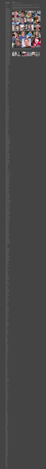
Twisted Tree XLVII (8, 192)
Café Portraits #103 (8, 30)
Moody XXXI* (7, 309)
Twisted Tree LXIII (8, 177)
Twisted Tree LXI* (8, 179)
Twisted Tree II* (7, 290)
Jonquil (6, 402)
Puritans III (7, 398)
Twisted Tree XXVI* (8, 218)
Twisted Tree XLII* (8, 197)
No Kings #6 (7, 26)
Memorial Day (7, 42)
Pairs (6, 304)
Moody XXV (7, 318)
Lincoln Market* (7, 157)
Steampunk (7, 455)
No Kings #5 (7, 32)
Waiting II (7, 292)
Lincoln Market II (7, 153)
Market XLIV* (7, 74)
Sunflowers (7, 339)
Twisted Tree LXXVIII (8, 143)
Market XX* (7, 232)
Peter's (6, 221)
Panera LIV (7, 92)
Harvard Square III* (8, 136)
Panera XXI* (7, 120)
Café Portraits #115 (8, 18)
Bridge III (7, 289)
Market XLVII (7, 72)
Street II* (7, 327)
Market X (7, 355)
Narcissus (7, 364)
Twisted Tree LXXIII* (8, 156)
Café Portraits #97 (8, 39)
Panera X (7, 134)
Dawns (6, 409)
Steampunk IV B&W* (8, 249)
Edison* (6, 369)
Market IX (7, 390)
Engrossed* (7, 271)
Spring (6, 456)
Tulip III (6, 299)
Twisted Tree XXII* (8, 223)
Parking (6, 342)
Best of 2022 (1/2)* (8, 201)
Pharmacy (7, 132)
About (6, 5)
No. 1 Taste (7, 102)
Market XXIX (7, 215)
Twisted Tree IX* (7, 265)
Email (6, 6)
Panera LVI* (7, 90)
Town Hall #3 (7, 51)
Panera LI (7, 94)
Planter (6, 426)
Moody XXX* (7, 310)
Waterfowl (7, 399)
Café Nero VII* (7, 178)
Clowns (6, 386)
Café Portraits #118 (8, 16)
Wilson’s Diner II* (8, 286)
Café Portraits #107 (8, 27)
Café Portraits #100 (8, 33)
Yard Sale (7, 449)
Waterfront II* (7, 149)
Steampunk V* (7, 175)
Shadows (7, 315)
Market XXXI (7, 162)
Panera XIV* (7, 129)
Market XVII (7, 246)
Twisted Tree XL (7, 199)
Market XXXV (7, 145)
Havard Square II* (8, 141)
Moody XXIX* (7, 311)
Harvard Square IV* (8, 135)
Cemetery (7, 437)
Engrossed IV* (7, 231)
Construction (7, 332)
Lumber (6, 361)
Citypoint (7, 358)
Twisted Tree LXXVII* (8, 146)
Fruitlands (7, 439)
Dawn (6, 466)
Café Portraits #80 (8, 56)
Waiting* (7, 302)
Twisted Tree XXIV (8, 220)
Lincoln (6, 421)
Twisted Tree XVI (7, 238)
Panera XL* (7, 105)
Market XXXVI (7, 144)
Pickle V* (7, 247)
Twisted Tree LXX (7, 160)
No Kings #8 (7, 11)
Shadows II (7, 275)
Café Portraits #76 (8, 60)
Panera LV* (7, 91)
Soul (6, 375)
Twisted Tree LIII (7, 185)
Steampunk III (7, 396)
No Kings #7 (7, 24)
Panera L (7, 95)
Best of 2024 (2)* (8, 82)
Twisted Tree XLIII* (8, 196)
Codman (7, 442)
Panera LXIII (7, 80)
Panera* (7, 198)
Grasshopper (7, 436)
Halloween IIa (7, 380)
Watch (6, 365)
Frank (6, 333)
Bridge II (7, 338)
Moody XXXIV (7, 298)
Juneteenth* (7, 167)
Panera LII (7, 93)
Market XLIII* (7, 77)
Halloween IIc (7, 379)
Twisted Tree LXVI (8, 171)
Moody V (7, 370)
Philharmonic (7, 378)
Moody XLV (7, 253)
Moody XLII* (7, 261)
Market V (7, 445)
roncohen (8, 2)
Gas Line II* (7, 293)
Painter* (7, 306)
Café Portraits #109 (8, 25)
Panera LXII (7, 83)
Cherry (6, 430)
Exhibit (6, 412)
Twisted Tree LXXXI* (8, 139)
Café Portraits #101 (8, 31)
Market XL (7, 87)
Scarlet (6, 382)
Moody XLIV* (7, 254)
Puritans (6, 400)
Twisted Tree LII (7, 186)
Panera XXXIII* (7, 111)
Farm (6, 462)
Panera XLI (7, 104)
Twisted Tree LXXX (8, 140)
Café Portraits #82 (8, 55)
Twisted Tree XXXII (8, 212)
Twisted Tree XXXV (8, 205)
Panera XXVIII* (7, 115)
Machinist (7, 423)
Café (6, 459)
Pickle (6, 343)
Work (6, 352)
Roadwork (7, 381)
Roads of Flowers (8, 202)
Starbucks (7, 461)
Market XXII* (7, 229)
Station (6, 383)
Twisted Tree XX (7, 227)
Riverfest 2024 (7, 89)
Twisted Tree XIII (7, 242)
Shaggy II (7, 296)
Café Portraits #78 (8, 58)
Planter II (7, 425)
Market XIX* (7, 234)
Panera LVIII (7, 86)
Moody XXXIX (7, 263)
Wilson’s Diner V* (8, 81)
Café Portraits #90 (8, 48)
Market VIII (7, 420)
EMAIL (26, 48)
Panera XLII (7, 103)
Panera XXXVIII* (7, 107)
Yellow (6, 359)
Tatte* (6, 109)
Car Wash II (7, 322)
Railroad (7, 366)
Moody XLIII (7, 257)
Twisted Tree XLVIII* (8, 190)
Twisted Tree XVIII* (8, 233)
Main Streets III (7, 235)
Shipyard (7, 465)
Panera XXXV (7, 110)
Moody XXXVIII (7, 266)
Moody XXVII (7, 316)
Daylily (6, 451)
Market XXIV (7, 225)
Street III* (7, 326)
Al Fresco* (7, 267)
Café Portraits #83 (8, 54)
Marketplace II (7, 384)
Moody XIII (7, 347)
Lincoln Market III (8, 151)
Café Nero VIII (7, 170)
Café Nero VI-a (7, 125)
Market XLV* (7, 73)
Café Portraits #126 (8, 10)
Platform (7, 368)
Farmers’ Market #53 (8, 36)
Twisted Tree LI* (7, 187)
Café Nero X (7, 150)
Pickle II (6, 341)
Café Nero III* (7, 206)
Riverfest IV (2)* (7, 277)
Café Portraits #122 (8, 13)
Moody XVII (7, 340)
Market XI (7, 348)
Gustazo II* (7, 303)
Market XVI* (7, 270)
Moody (6, 435)
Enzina (6, 121)
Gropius (6, 391)
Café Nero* (7, 210)
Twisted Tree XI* (7, 251)
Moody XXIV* (7, 324)
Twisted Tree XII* (8, 248)
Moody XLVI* (7, 250)
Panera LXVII (7, 71)
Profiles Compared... (8, 256)
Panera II (7, 191)
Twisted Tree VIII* (8, 279)
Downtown (7, 346)
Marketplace (7, 385)
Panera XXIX (7, 114)
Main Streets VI (7, 207)
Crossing (7, 458)
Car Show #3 (7, 34)
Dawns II (7, 407)
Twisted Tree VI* (7, 283)
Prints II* (7, 264)
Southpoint (7, 388)
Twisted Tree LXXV (8, 148)
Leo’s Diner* (7, 124)
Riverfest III (7, 393)
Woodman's (7, 418)
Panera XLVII (7, 70)
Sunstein (7, 377)
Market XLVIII (7, 69)
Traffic (6, 401)
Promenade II (7, 305)
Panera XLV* (7, 100)
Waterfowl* (7, 314)
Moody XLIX (7, 147)
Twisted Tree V (7, 288)
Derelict (6, 463)
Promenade (7, 307)
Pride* (6, 245)
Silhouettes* (7, 189)
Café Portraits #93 (8, 44)
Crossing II (7, 281)
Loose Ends (7, 166)
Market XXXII (7, 155)
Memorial (7, 389)
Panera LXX (7, 65)
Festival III (7, 244)
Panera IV (7, 172)
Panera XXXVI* (7, 108)
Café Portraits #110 (8, 23)
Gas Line (7, 294)
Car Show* (7, 76)
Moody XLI (7, 262)
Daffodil (6, 403)
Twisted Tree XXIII (8, 222)
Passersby (7, 454)
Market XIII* (7, 284)
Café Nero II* (7, 209)
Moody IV (7, 433)
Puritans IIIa (7, 334)
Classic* (7, 268)
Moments (7, 258)
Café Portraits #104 (8, 29)
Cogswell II (7, 414)
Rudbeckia (7, 272)
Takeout (6, 357)
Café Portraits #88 (8, 50)
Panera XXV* (7, 117)
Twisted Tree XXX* (8, 213)
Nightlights (7, 406)
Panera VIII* (7, 137)
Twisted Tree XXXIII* (8, 211)
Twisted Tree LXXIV (8, 154)
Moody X (7, 350)
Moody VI (7, 363)
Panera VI (7, 159)
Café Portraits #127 (8, 9)
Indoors (6, 320)
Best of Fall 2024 (8, 61)
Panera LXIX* (7, 67)
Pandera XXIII (7, 118)
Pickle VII (7, 237)
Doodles (7, 448)
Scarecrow (7, 443)
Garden (6, 427)
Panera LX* (7, 85)
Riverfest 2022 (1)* (8, 243)
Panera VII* (7, 138)
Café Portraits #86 (8, 52)
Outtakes (7, 301)
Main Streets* (7, 278)
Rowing (6, 367)
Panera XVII (7, 123)
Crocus (6, 404)
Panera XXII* (7, 119)
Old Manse (7, 438)
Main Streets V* (7, 208)
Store (6, 285)
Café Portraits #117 (8, 17)
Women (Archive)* (8, 259)
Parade (6, 387)
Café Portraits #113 (8, 21)
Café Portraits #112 (8, 22)
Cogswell (7, 419)
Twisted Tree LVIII (7, 181)
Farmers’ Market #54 (8, 35)
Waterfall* (7, 321)
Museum (7, 460)
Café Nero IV (7, 193)
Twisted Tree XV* (8, 239)
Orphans (7, 317)
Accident (7, 37)
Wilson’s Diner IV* (8, 240)
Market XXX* (7, 214)
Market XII (7, 287)
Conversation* (7, 255)
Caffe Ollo (7, 106)
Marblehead (7, 441)
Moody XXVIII (7, 313)
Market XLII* (7, 79)
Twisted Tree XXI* (8, 226)
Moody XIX (7, 331)
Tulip (6, 362)
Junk (6, 336)
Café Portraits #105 (8, 28)
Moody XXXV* (7, 295)
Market (6, 452)
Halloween (7, 413)
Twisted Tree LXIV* (8, 173)
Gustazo (7, 345)
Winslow (7, 417)
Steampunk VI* (7, 96)
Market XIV (7, 282)
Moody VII (7, 356)
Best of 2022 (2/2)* (8, 200)
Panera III (7, 174)
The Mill (6, 415)
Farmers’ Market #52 (8, 40)
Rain (6, 376)
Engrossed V (7, 228)
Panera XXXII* (7, 112)
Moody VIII (7, 354)
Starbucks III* (7, 128)
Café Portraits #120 (8, 15)
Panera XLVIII (7, 97)
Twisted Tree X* (7, 252)
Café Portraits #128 (8, 8)
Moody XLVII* (7, 241)
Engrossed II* (7, 269)
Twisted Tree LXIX (8, 161)
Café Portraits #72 (8, 63)
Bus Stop (7, 464)
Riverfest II (7, 422)
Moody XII (7, 349)
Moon (6, 408)
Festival (6, 416)
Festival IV (7, 169)
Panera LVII (7, 88)
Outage (6, 411)
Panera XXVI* (7, 116)
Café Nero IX (7, 158)
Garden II (7, 424)
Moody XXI (7, 329)
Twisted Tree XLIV (8, 195)
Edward (6, 444)
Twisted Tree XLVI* (8, 194)
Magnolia (7, 432)
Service (6, 372)
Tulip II (6, 337)
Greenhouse (7, 395)
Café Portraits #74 (8, 62)
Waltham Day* (7, 224)
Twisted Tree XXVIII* (8, 216)
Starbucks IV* (7, 127)
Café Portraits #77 (8, 59)
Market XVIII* (7, 236)
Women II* (7, 297)
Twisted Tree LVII (7, 182)
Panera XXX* (7, 113)
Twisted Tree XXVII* (8, 217)
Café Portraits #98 (8, 38)
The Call (6, 280)
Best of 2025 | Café (8, 20)
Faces (6, 397)
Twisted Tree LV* (7, 183)
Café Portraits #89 (8, 49)
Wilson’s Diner (7, 291)
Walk (6, 457)
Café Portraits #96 (8, 41)
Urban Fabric (7, 14)
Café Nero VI (7, 184)
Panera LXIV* (7, 78)
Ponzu (6, 203)
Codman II (7, 351)
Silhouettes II (7, 164)
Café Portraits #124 (8, 12)
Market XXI (7, 230)
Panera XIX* (7, 122)
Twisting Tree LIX (7, 180)
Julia (6, 328)
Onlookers (7, 453)
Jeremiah (7, 440)
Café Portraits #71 (8, 64)
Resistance (7, 374)
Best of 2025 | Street (8, 19)
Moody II (7, 434)
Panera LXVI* (7, 75)
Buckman (7, 373)
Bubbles (6, 371)
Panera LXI (7, 84)
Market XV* (7, 274)
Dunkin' (6, 98)
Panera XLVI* (7, 99)
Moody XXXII (7, 308)
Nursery (6, 428)
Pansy (6, 429)
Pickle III (6, 312)
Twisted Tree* (7, 300)
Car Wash (7, 323)
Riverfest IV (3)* (7, 276)
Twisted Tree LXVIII (8, 163)
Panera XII (7, 131)
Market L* (7, 66)
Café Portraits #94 (8, 43)
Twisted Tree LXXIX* (8, 142)
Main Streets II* (7, 260)
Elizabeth (7, 447)
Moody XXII (7, 325)
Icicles (6, 410)
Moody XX (7, 330)
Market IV (7, 446)
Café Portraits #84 (8, 53)
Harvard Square (7, 204)
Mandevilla (7, 335)
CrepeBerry (7, 188)
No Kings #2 (7, 46)
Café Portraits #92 (8, 45)
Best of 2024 (7, 57)
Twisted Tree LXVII (8, 168)
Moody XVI (7, 344)
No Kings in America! (8, 47)
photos (8, 3)
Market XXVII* (7, 219)
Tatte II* (6, 101)
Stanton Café (7, 133)
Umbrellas (7, 450)
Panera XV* (7, 126)
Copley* (7, 165)
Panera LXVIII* (7, 68)
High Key (7, 273)
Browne (6, 394)
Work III (6, 319)
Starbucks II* (7, 130)
